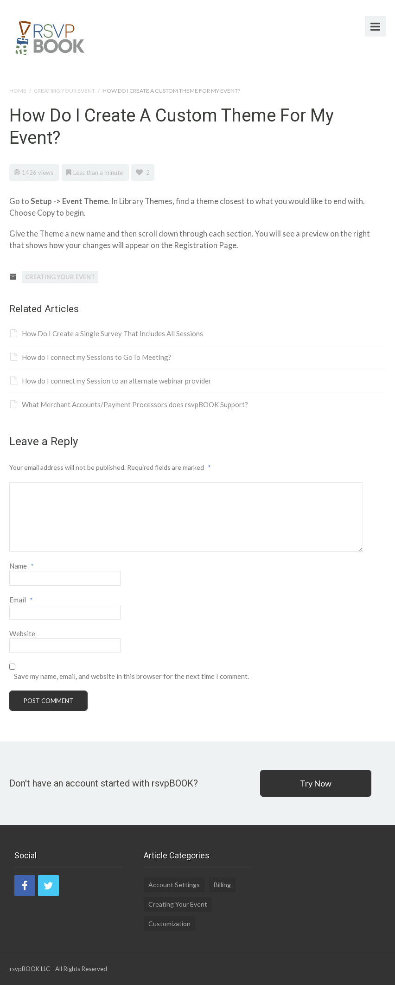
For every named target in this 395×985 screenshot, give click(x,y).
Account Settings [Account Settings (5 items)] (174, 885)
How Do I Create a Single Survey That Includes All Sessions (106, 333)
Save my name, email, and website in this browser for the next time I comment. (131, 676)
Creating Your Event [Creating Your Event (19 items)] (177, 904)
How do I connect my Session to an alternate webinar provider (110, 381)
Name (21, 566)
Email (21, 599)
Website (22, 633)
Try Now (315, 783)
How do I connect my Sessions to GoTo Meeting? (91, 357)
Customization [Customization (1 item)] (169, 923)
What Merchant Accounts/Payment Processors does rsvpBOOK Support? (129, 404)
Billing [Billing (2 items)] (222, 885)
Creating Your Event (64, 90)
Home (17, 90)
